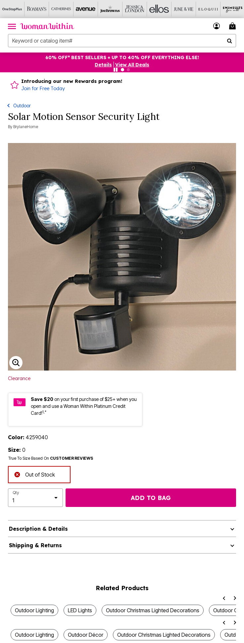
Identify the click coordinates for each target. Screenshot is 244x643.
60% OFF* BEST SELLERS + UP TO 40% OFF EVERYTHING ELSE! (122, 57)
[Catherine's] (61, 9)
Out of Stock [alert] (34, 474)
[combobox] (122, 40)
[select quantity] (35, 497)
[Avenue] (85, 9)
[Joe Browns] (110, 9)
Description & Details (38, 528)
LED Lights (80, 610)
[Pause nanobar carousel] (115, 69)
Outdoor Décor (85, 634)
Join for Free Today (43, 88)
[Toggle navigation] (12, 26)
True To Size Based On (50, 458)
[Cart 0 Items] (233, 26)
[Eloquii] (208, 9)
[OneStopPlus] (12, 9)
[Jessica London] (134, 9)
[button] (103, 65)
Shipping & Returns (35, 545)
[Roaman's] (36, 9)
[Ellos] (159, 9)
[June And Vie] (183, 9)
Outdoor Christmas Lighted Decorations (152, 610)
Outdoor (22, 105)
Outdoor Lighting (34, 610)
